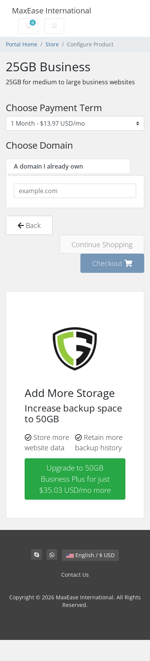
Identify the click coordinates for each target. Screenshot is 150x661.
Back (29, 225)
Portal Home (21, 44)
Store (52, 44)
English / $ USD (90, 555)
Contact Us (75, 574)
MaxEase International (51, 10)
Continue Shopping (102, 244)
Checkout (112, 263)
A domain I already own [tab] (48, 166)
